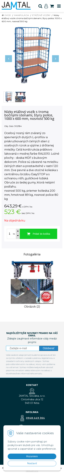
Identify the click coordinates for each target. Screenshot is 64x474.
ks (14, 234)
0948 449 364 (35, 417)
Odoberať (48, 348)
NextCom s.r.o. (32, 471)
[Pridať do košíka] (38, 234)
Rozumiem (32, 456)
